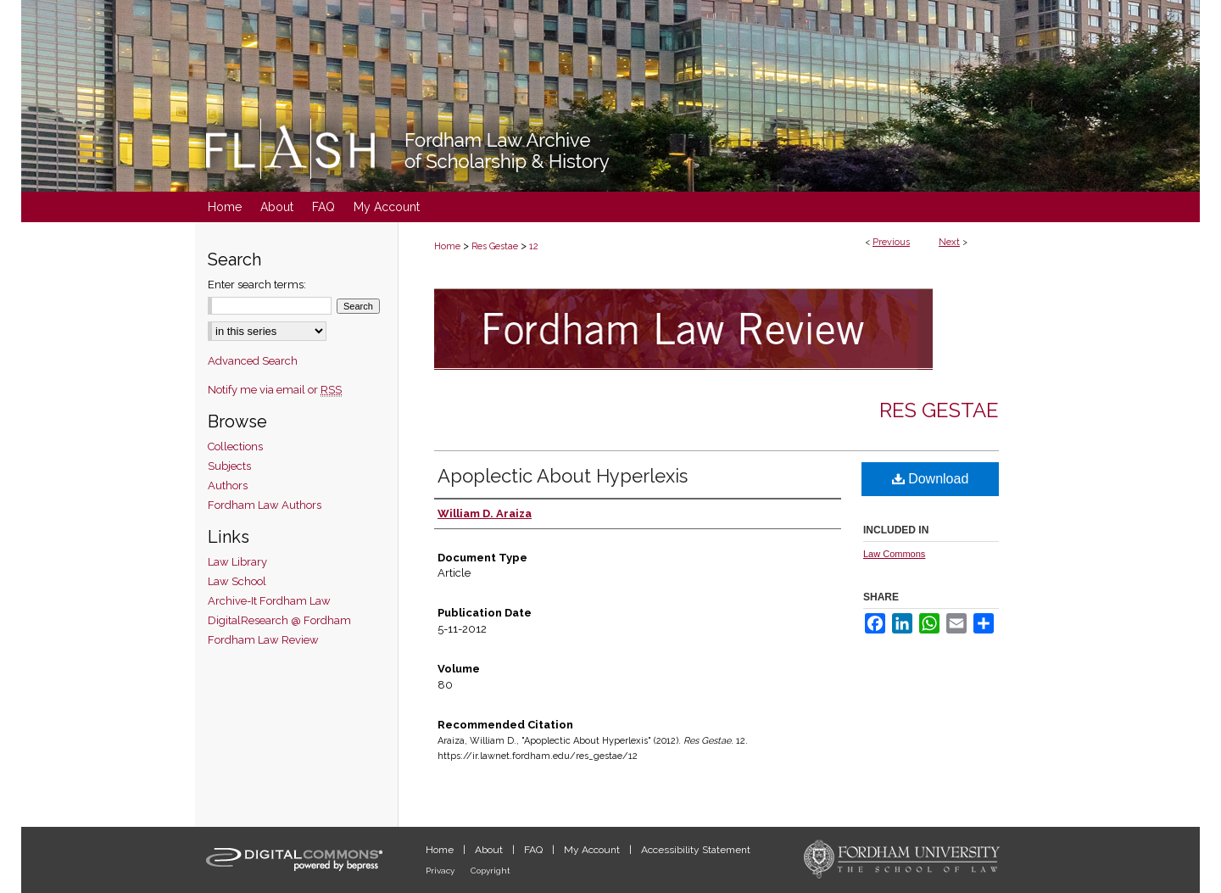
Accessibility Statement (695, 850)
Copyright (490, 870)
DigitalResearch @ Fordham (279, 620)
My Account (593, 850)
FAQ (534, 850)
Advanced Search (253, 360)
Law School (237, 581)
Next (949, 242)
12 (533, 246)
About (490, 850)
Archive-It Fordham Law (269, 600)
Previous (891, 242)
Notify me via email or (275, 389)
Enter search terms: (257, 284)
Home (447, 246)
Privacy (441, 870)
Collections (235, 446)
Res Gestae (494, 246)
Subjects (229, 466)
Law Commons (894, 554)
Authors (228, 485)
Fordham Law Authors (264, 505)
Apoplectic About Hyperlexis (563, 476)
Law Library (237, 561)
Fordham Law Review (263, 639)
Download (930, 479)
